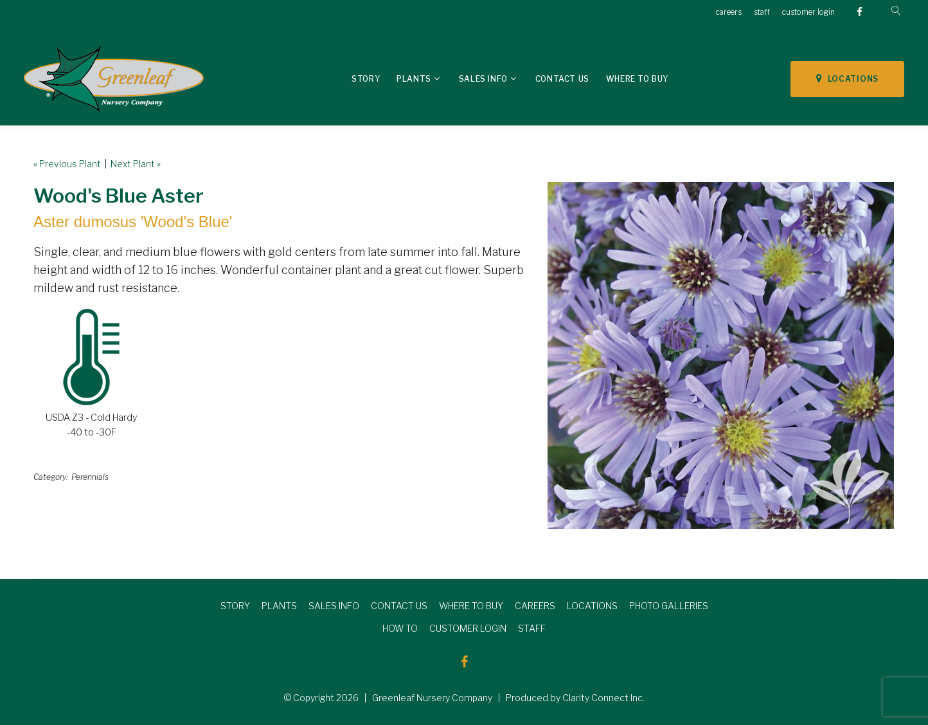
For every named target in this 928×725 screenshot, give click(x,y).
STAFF (532, 628)
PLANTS (279, 605)
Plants (414, 79)
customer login (808, 12)
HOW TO (400, 628)
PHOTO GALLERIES (668, 605)
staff (762, 12)
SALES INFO (333, 605)
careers (729, 12)
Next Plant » (136, 163)
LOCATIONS (847, 78)
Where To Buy (637, 79)
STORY (235, 605)
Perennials (90, 477)
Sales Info (483, 79)
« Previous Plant (67, 163)
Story (366, 79)
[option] (721, 355)
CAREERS (535, 605)
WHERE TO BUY (471, 605)
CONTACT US (399, 605)
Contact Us (562, 79)
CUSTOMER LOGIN (467, 628)
